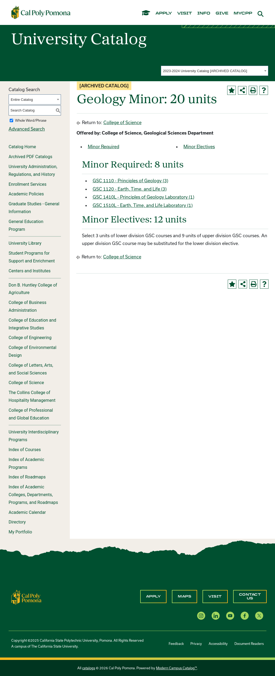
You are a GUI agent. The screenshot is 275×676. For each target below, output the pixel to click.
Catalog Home (22, 146)
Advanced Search (27, 128)
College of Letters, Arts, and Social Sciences (31, 369)
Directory (17, 522)
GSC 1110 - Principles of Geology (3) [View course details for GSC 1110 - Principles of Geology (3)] (130, 180)
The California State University (54, 646)
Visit (215, 596)
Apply (153, 596)
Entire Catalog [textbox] (22, 100)
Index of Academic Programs (26, 463)
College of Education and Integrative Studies (32, 324)
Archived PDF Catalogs (30, 156)
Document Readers (249, 643)
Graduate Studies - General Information (34, 207)
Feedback (176, 643)
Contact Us (250, 596)
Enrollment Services (27, 184)
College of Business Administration (27, 306)
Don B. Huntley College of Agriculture (33, 289)
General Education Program (26, 225)
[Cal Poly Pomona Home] (40, 12)
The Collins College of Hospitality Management (32, 396)
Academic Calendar (27, 512)
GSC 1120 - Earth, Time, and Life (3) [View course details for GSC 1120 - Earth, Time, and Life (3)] (130, 188)
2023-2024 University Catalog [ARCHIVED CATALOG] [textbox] (205, 71)
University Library (25, 243)
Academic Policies (26, 193)
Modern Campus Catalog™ (176, 668)
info (203, 13)
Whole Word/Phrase (30, 120)
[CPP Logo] (26, 596)
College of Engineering (30, 337)
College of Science (26, 382)
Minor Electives (199, 146)
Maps (184, 596)
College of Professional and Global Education (31, 414)
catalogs (88, 668)
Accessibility (218, 643)
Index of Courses (25, 449)
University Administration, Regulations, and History (33, 170)
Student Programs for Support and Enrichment (32, 257)
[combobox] (214, 71)
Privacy (196, 643)
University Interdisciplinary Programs (34, 435)
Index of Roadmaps (27, 477)
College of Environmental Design (32, 351)
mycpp (243, 13)
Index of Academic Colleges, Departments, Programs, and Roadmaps (33, 494)
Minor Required (103, 146)
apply (163, 13)
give (222, 13)
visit (184, 13)
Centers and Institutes (29, 270)
